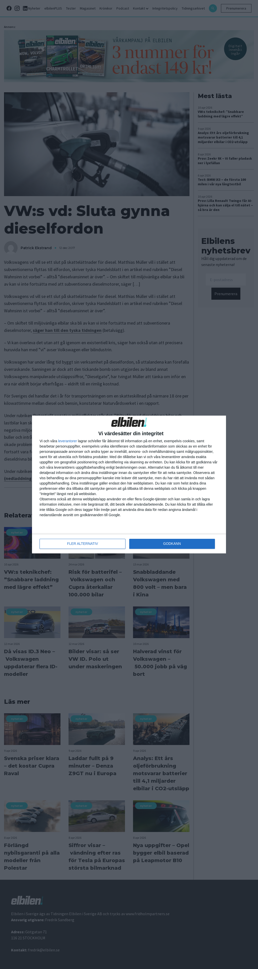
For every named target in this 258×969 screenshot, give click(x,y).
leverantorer (67, 441)
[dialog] (129, 484)
